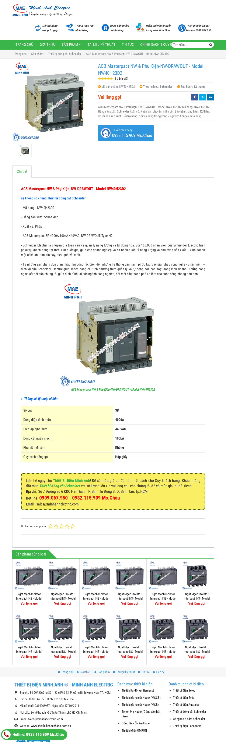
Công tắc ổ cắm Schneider (189, 719)
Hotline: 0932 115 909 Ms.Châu (33, 734)
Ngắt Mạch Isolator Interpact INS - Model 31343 (163, 598)
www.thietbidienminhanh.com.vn (51, 726)
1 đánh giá (121, 79)
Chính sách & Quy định (159, 45)
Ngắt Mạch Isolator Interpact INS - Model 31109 (96, 651)
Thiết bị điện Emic (183, 698)
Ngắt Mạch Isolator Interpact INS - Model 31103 (163, 651)
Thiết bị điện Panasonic (187, 726)
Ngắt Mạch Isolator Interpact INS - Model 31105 (197, 651)
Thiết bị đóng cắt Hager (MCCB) (141, 698)
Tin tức (128, 45)
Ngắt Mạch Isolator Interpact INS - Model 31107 (130, 651)
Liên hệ (159, 672)
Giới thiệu (47, 45)
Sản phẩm (70, 45)
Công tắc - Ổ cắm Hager (136, 723)
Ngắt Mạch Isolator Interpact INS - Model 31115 (197, 598)
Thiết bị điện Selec (184, 690)
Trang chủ (24, 45)
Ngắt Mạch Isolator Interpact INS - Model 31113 (29, 651)
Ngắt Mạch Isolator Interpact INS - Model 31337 (29, 598)
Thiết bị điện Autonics (186, 705)
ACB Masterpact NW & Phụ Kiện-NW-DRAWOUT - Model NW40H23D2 (113, 389)
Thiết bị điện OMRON (134, 730)
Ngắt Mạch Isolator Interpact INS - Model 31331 (130, 598)
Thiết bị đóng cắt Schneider (59, 486)
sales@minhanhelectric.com (45, 719)
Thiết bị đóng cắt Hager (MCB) (140, 705)
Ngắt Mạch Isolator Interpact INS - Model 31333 (96, 598)
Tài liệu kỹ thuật (101, 45)
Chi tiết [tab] (22, 171)
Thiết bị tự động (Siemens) (138, 690)
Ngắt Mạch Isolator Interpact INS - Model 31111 (63, 651)
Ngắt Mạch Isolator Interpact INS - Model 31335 (63, 598)
